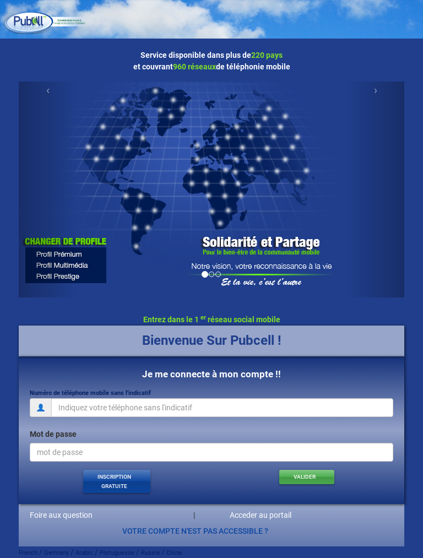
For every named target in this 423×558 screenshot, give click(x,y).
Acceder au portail (260, 515)
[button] (116, 481)
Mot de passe (53, 434)
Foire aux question (61, 515)
